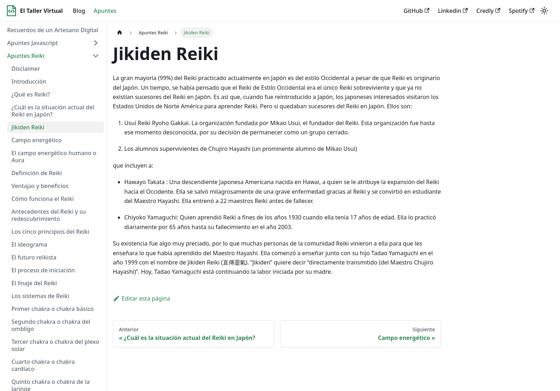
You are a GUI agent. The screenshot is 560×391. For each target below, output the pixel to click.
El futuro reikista (33, 257)
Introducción (28, 81)
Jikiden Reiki (27, 127)
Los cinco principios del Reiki (50, 232)
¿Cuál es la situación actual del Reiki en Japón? (52, 110)
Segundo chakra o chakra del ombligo (50, 325)
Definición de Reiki (36, 173)
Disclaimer (25, 69)
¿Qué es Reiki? (30, 94)
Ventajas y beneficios (40, 186)
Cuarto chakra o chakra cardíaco (43, 365)
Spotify (521, 11)
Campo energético (36, 140)
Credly (488, 11)
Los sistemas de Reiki (40, 296)
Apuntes (105, 11)
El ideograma (29, 244)
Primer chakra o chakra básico (52, 309)
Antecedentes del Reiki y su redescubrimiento (48, 215)
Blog (79, 11)
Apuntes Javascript (32, 43)
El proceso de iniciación (43, 270)
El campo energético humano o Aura (53, 156)
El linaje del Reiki (34, 283)
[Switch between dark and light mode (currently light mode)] (544, 10)
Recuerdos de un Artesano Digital (52, 30)
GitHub (416, 11)
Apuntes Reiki (26, 56)
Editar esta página (141, 298)
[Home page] (119, 32)
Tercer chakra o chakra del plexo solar (55, 345)
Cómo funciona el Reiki (42, 199)
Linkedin (453, 11)
